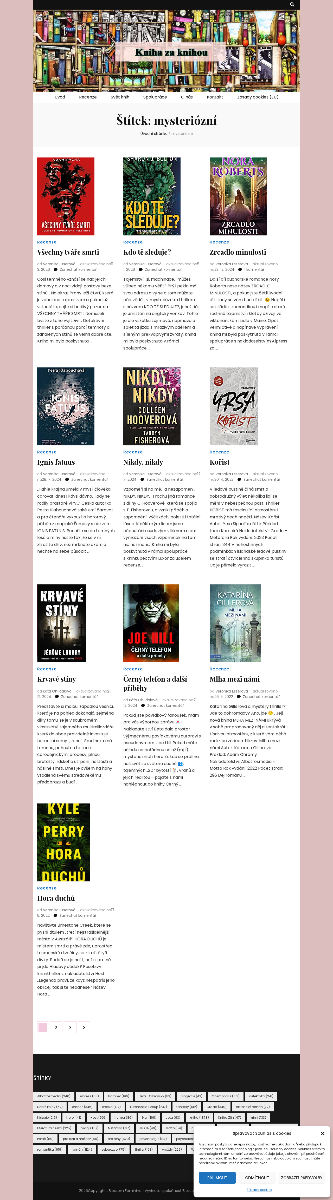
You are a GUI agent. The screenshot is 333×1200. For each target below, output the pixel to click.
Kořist (220, 461)
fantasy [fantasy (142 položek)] (186, 1107)
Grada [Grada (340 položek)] (217, 1107)
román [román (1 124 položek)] (82, 1149)
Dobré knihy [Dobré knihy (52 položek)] (50, 1107)
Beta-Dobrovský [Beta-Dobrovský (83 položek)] (155, 1096)
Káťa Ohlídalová (57, 691)
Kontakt (215, 97)
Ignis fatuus (57, 461)
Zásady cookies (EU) (258, 97)
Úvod (60, 97)
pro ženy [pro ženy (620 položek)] (119, 1139)
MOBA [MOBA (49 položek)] (148, 1128)
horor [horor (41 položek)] (73, 1117)
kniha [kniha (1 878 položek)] (199, 1117)
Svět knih (120, 97)
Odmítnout (257, 1178)
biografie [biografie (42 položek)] (191, 1096)
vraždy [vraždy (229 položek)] (172, 1149)
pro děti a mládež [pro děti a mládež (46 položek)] (80, 1139)
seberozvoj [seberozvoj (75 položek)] (113, 1149)
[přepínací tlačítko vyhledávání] (292, 4)
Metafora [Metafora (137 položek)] (119, 1128)
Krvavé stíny (58, 678)
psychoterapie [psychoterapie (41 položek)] (191, 1139)
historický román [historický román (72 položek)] (253, 1107)
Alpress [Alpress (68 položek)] (89, 1096)
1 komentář (254, 269)
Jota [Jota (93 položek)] (173, 1117)
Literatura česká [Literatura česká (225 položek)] (54, 1128)
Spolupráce (155, 97)
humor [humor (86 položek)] (123, 1117)
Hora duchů (57, 897)
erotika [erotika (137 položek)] (111, 1107)
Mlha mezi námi (237, 678)
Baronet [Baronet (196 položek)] (118, 1096)
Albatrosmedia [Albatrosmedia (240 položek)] (54, 1096)
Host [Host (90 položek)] (98, 1117)
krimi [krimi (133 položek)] (258, 1117)
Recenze (88, 97)
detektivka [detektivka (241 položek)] (261, 1096)
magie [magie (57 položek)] (90, 1128)
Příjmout (217, 1178)
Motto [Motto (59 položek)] (174, 1128)
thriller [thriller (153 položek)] (144, 1149)
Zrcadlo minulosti (240, 251)
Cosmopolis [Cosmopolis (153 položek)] (226, 1096)
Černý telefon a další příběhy (157, 683)
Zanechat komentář (78, 269)
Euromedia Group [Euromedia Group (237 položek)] (148, 1107)
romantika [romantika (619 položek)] (49, 1149)
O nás (187, 97)
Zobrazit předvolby (301, 1178)
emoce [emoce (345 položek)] (82, 1107)
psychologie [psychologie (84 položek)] (153, 1139)
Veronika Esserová (59, 264)
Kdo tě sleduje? (149, 251)
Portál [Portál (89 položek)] (45, 1139)
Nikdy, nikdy (144, 461)
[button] (322, 1133)
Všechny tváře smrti (70, 251)
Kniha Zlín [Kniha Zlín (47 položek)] (229, 1117)
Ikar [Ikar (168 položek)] (149, 1117)
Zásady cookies (259, 1190)
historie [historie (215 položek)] (47, 1117)
